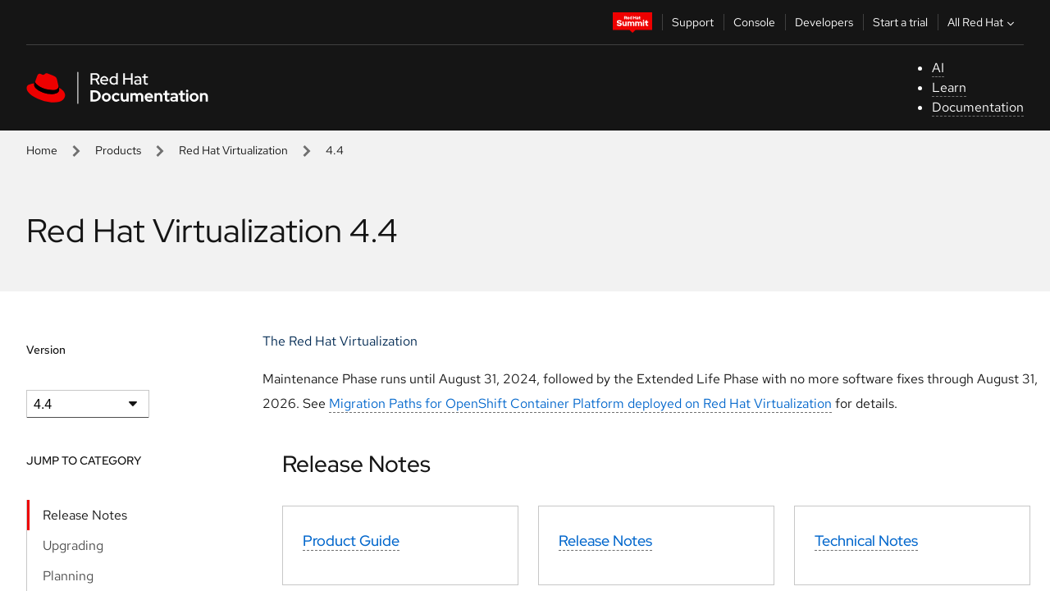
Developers (824, 22)
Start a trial (900, 22)
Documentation (978, 107)
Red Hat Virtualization (233, 150)
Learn (949, 87)
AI (938, 67)
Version (46, 349)
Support (693, 22)
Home (41, 150)
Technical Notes (866, 540)
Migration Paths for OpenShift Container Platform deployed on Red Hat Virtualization (580, 403)
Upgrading (73, 545)
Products (118, 150)
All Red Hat (982, 22)
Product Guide (351, 540)
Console (754, 22)
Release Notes (85, 515)
